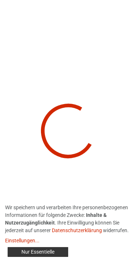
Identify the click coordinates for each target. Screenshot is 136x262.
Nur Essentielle (37, 252)
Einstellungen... (22, 240)
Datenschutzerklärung (77, 230)
